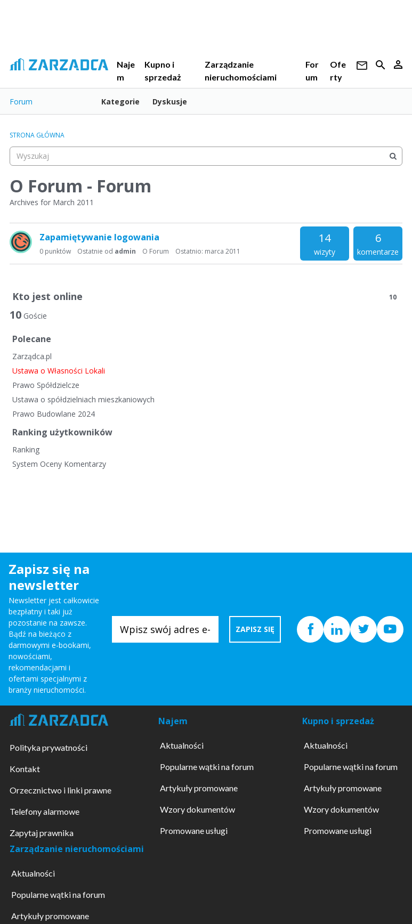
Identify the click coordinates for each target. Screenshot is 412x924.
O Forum (155, 251)
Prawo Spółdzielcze (45, 385)
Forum (21, 101)
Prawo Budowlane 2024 (53, 414)
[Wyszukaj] (392, 156)
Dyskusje (169, 101)
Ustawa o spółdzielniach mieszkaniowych (83, 399)
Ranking (25, 449)
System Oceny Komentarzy (59, 464)
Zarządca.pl (32, 356)
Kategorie (120, 101)
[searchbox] (206, 156)
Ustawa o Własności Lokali (58, 371)
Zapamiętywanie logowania (99, 237)
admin (125, 251)
